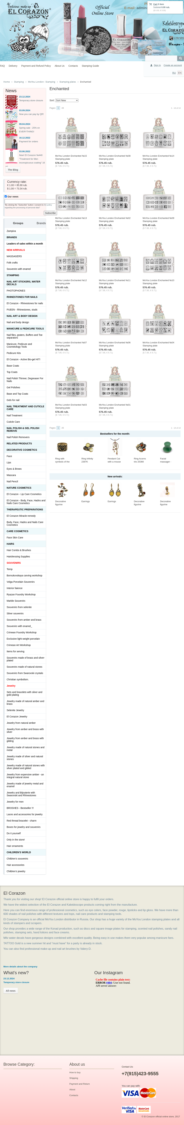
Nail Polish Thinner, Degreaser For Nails (25, 379)
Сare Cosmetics (17, 531)
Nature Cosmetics (19, 487)
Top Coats (12, 372)
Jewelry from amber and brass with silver (25, 730)
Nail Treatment (14, 415)
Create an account (173, 65)
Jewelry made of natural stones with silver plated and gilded (26, 767)
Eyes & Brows (14, 468)
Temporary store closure (31, 100)
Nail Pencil (12, 481)
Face (9, 456)
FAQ (2, 65)
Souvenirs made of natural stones (24, 666)
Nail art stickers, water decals (23, 283)
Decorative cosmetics (22, 449)
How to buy (74, 1072)
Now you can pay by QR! (31, 114)
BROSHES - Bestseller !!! (20, 808)
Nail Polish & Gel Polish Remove (23, 429)
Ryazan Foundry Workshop (21, 594)
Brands (12, 237)
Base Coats (13, 365)
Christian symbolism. (18, 679)
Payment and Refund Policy (36, 65)
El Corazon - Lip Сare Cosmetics (24, 494)
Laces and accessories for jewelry (25, 814)
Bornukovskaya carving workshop (24, 575)
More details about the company (20, 966)
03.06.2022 (24, 151)
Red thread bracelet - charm (21, 820)
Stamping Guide (90, 65)
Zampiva (11, 231)
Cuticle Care (13, 421)
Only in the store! (16, 839)
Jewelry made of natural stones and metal (25, 748)
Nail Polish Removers (18, 437)
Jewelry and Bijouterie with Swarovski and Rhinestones (21, 794)
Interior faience (15, 588)
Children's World (19, 852)
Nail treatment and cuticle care (25, 408)
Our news (11, 196)
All (63, 108)
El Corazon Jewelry (17, 716)
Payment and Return (79, 1084)
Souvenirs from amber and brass (24, 619)
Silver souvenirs (15, 613)
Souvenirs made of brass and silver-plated (26, 659)
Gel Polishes (13, 387)
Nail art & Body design (22, 316)
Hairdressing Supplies (18, 556)
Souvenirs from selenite (19, 607)
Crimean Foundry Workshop (22, 632)
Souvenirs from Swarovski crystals (25, 673)
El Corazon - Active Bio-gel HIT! (23, 359)
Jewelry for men (15, 801)
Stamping (13, 275)
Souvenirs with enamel (19, 269)
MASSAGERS (14, 256)
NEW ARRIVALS (16, 250)
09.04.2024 (24, 124)
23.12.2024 (24, 96)
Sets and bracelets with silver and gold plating (24, 693)
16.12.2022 (24, 137)
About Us (60, 65)
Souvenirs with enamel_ (19, 626)
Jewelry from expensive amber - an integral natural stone (25, 776)
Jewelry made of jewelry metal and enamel (25, 785)
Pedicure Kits (14, 353)
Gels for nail (13, 400)
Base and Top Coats (17, 393)
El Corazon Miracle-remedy (21, 515)
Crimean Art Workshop (19, 645)
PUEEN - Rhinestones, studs (22, 309)
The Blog (13, 169)
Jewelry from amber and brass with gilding (25, 739)
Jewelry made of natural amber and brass (25, 702)
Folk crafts (12, 262)
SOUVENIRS (14, 562)
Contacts (73, 65)
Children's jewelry (16, 871)
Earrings (85, 501)
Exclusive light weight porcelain (23, 638)
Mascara (11, 475)
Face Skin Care (15, 537)
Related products (19, 443)
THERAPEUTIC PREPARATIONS (25, 509)
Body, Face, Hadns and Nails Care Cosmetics (25, 523)
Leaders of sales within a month (25, 243)
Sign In (157, 65)
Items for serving (15, 651)
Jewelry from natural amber (21, 723)
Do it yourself (14, 833)
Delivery (13, 65)
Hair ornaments (15, 846)
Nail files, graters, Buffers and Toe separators (25, 336)
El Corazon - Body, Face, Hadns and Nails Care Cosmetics (26, 502)
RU (174, 72)
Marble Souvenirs (16, 600)
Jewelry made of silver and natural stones (25, 757)
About (72, 1089)
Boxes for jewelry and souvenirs (23, 827)
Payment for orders (28, 141)
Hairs (10, 543)
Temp (9, 569)
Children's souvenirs (17, 858)
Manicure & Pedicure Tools (25, 328)
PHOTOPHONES (16, 290)
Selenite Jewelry (15, 710)
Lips (9, 462)
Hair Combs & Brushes (19, 550)
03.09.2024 (24, 110)
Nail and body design (18, 322)
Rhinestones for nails (22, 297)
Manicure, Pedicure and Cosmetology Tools (19, 345)
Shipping (73, 1078)
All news (11, 990)
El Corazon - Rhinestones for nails (25, 303)
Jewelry (11, 685)
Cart (155, 4)
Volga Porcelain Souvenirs (21, 581)
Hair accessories (15, 865)
